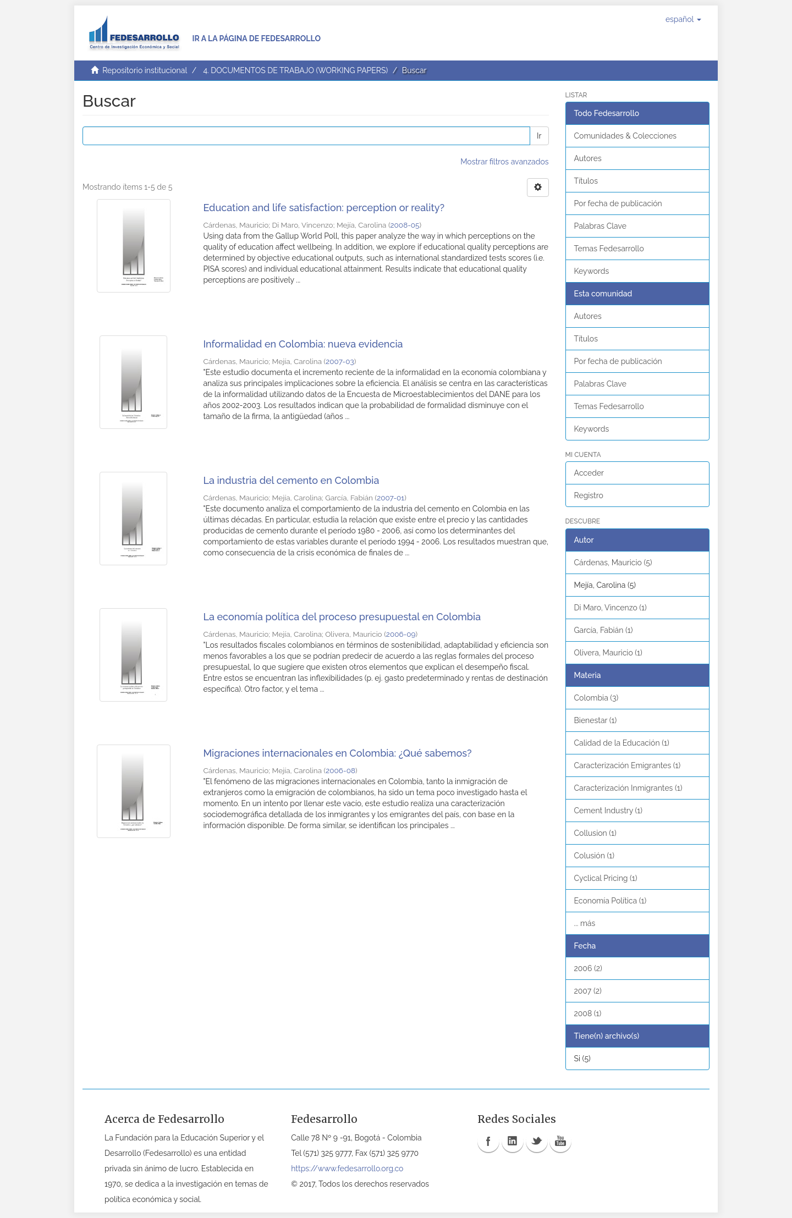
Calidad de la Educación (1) (621, 742)
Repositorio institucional (144, 70)
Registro (588, 495)
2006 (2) (588, 968)
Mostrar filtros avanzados (504, 161)
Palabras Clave (600, 226)
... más (585, 923)
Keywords (591, 271)
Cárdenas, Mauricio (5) (613, 562)
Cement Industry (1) (608, 810)
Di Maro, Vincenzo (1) (610, 607)
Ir (539, 135)
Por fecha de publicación (618, 203)
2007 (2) (588, 990)
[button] (683, 19)
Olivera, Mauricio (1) (608, 652)
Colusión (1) (594, 855)
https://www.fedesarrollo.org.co (347, 1168)
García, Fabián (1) (603, 630)
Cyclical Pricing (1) (605, 878)
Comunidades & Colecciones (625, 135)
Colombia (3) (596, 697)
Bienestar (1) (595, 720)
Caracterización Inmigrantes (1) (628, 788)
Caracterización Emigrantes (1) (627, 765)
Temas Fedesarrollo (609, 248)
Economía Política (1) (610, 900)
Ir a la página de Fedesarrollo (256, 38)
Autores (588, 158)
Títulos (586, 181)
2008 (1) (588, 1013)
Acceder (589, 473)
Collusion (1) (595, 833)
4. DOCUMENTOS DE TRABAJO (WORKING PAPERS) (295, 70)
